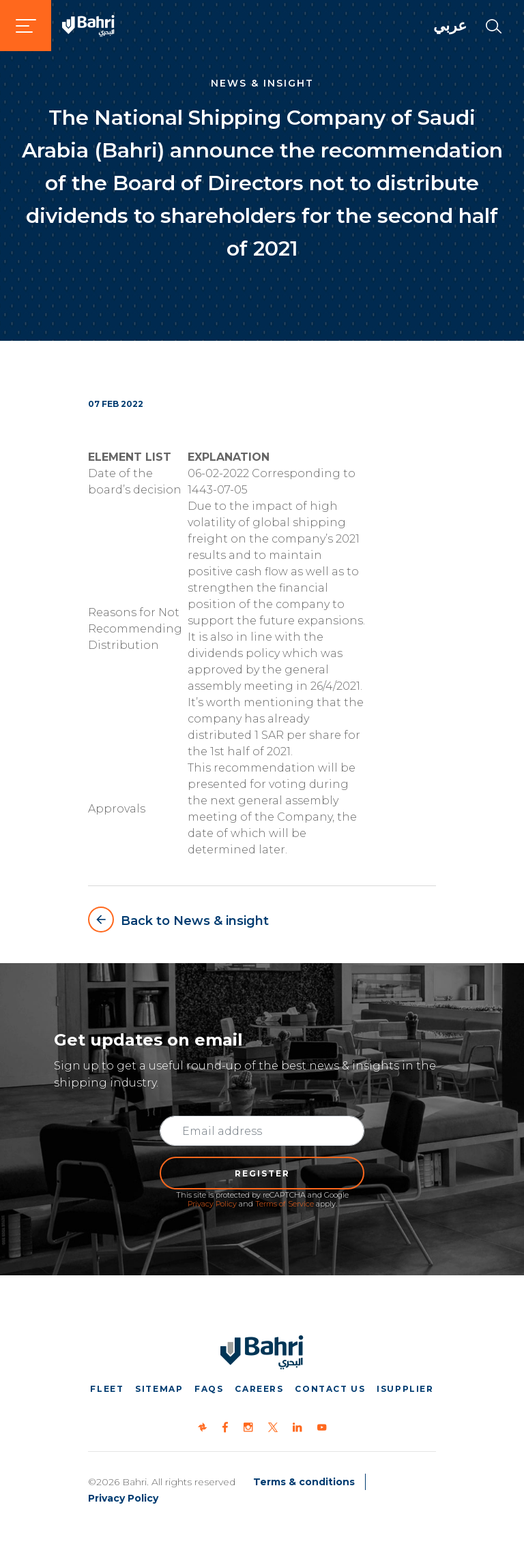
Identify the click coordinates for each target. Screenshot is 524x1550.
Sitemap (159, 1389)
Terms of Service (284, 1204)
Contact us (330, 1389)
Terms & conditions (304, 1482)
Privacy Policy (212, 1204)
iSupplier (405, 1389)
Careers (259, 1389)
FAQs (208, 1389)
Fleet (106, 1389)
